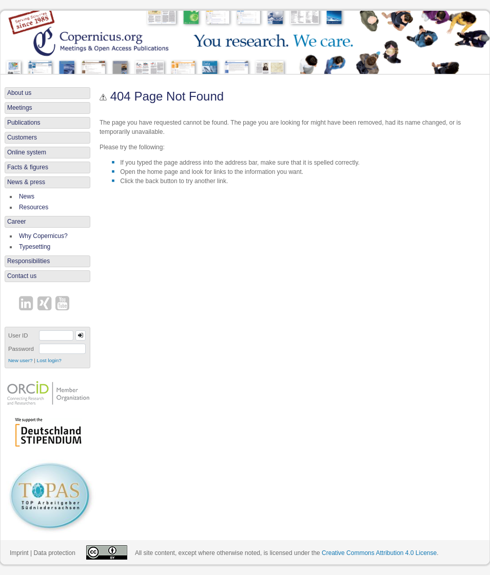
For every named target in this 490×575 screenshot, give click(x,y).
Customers (22, 137)
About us (19, 92)
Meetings (19, 107)
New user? (20, 360)
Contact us (21, 276)
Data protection (54, 553)
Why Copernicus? (43, 236)
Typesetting (34, 246)
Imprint (19, 553)
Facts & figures (27, 167)
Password (21, 349)
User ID (18, 335)
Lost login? (49, 360)
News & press (26, 182)
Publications (24, 122)
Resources (33, 207)
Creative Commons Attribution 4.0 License (379, 553)
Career (16, 221)
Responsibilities (28, 261)
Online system (26, 152)
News (26, 196)
